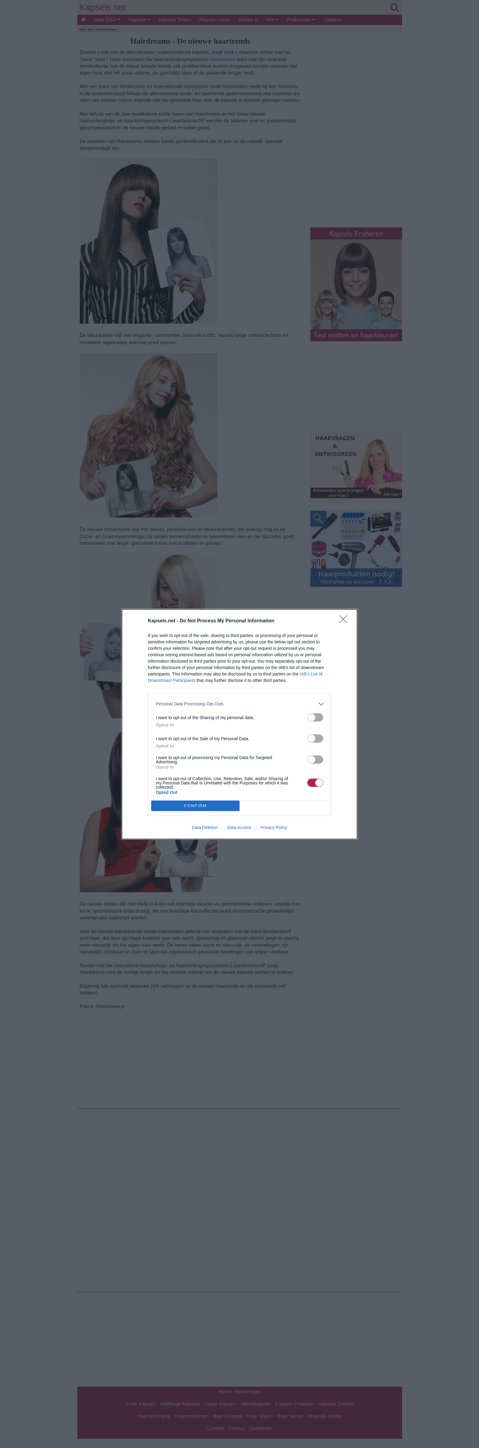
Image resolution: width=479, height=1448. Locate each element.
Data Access (239, 827)
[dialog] (239, 724)
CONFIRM (195, 805)
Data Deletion (205, 827)
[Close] (345, 621)
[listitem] (239, 704)
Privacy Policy (274, 827)
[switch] (315, 717)
